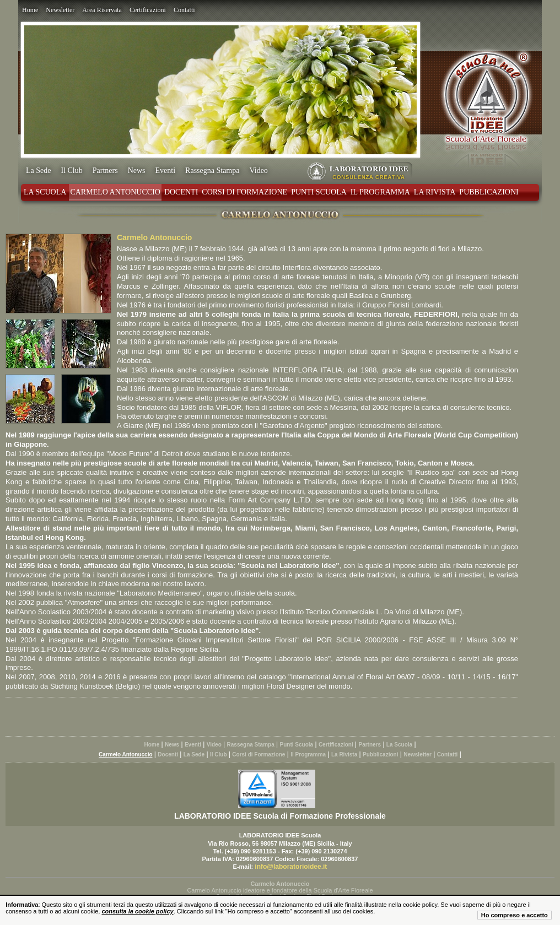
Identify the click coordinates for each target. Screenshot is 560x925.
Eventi (165, 170)
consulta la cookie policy (137, 911)
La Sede (38, 170)
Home (30, 10)
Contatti (184, 10)
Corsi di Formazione (244, 192)
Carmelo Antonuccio (115, 192)
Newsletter (60, 10)
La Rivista (435, 192)
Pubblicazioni (488, 192)
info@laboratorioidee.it (291, 866)
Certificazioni (148, 10)
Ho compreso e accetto (514, 915)
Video (258, 170)
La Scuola (45, 192)
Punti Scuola (319, 192)
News (137, 170)
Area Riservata (102, 10)
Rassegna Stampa (212, 170)
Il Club (71, 170)
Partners (105, 170)
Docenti (181, 192)
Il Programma (380, 192)
